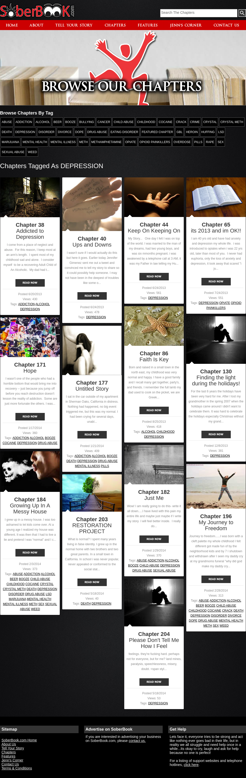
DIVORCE (235, 615)
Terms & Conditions (17, 768)
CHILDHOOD (165, 431)
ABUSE (142, 560)
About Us (9, 744)
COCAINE (9, 443)
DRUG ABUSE (47, 443)
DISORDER (16, 594)
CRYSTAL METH (14, 589)
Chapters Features (9, 754)
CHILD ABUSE (149, 565)
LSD (48, 594)
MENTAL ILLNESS (87, 466)
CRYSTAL (46, 584)
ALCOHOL (42, 304)
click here (191, 765)
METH (33, 604)
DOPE (193, 620)
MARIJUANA (17, 599)
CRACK (227, 610)
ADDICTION (26, 304)
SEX (41, 604)
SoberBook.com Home (19, 740)
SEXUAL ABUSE (164, 570)
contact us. (137, 741)
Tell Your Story (13, 748)
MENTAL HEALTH (39, 599)
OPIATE (224, 303)
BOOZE (50, 438)
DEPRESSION (30, 309)
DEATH (72, 461)
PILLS (105, 466)
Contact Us (10, 764)
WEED (35, 609)
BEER (14, 579)
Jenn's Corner (12, 760)
